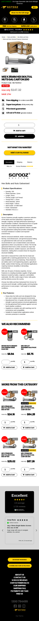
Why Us (9, 166)
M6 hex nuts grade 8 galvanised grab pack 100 (9, 347)
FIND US (19, 593)
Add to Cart (9, 367)
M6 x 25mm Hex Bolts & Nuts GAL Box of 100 (8, 408)
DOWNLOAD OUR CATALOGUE (19, 566)
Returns (29, 162)
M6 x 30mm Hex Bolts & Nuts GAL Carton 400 (27, 455)
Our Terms (19, 616)
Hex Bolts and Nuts (22, 37)
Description (9, 162)
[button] (2, 530)
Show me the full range (20, 13)
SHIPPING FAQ (19, 588)
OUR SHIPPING (19, 585)
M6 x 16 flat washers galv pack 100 (28, 347)
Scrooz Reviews (24, 166)
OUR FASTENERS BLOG (19, 583)
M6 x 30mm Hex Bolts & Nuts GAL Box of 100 (8, 455)
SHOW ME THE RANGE (19, 560)
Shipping (19, 162)
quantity (13, 361)
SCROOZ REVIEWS (19, 580)
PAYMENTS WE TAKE (19, 591)
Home (3, 37)
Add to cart (19, 130)
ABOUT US (19, 574)
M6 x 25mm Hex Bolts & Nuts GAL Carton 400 (27, 408)
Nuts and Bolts (11, 37)
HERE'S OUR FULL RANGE (20, 152)
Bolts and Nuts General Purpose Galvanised (15, 39)
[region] (19, 530)
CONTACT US (19, 577)
